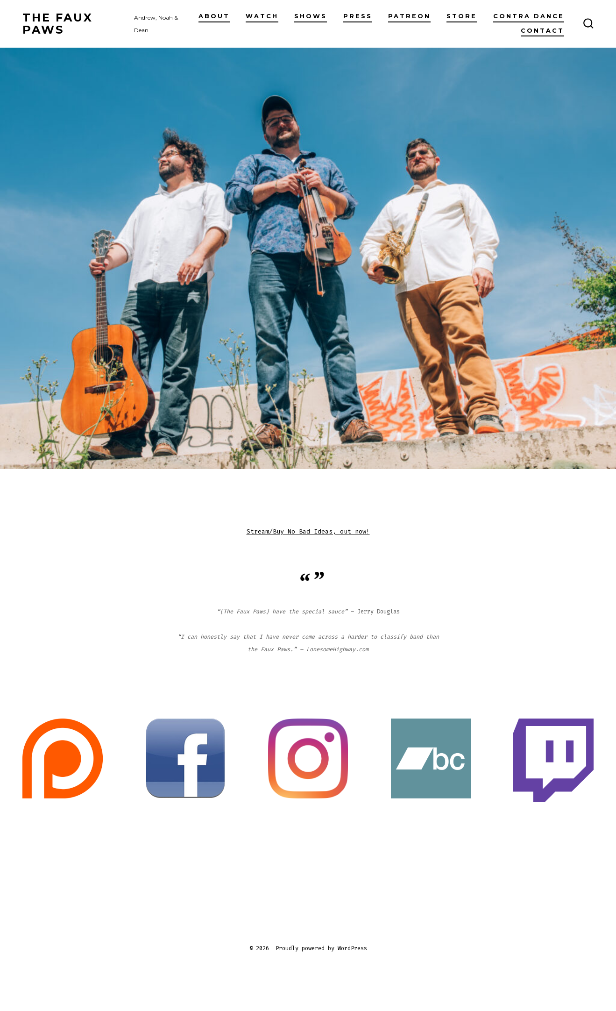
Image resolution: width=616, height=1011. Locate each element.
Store (461, 16)
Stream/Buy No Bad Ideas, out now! (308, 531)
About (214, 16)
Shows (310, 16)
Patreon (409, 16)
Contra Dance (528, 16)
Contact (542, 30)
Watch (262, 16)
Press (357, 16)
